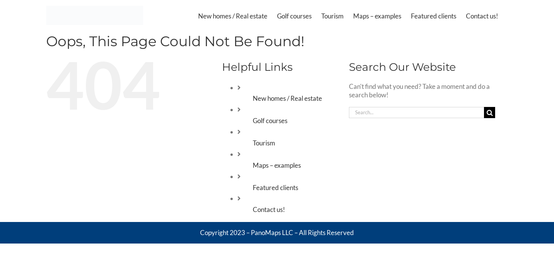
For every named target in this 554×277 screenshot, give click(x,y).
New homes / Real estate (287, 98)
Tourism (264, 143)
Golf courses (270, 121)
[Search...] (416, 112)
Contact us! (269, 209)
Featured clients (275, 188)
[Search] (489, 112)
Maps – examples (277, 165)
